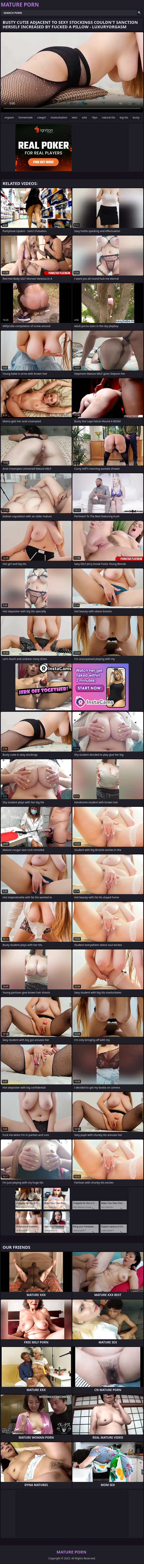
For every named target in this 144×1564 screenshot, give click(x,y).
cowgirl (41, 117)
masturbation (58, 117)
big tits (124, 117)
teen (74, 117)
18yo (95, 117)
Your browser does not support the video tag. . (72, 72)
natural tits (108, 117)
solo (84, 117)
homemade (25, 117)
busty (136, 117)
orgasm (9, 117)
